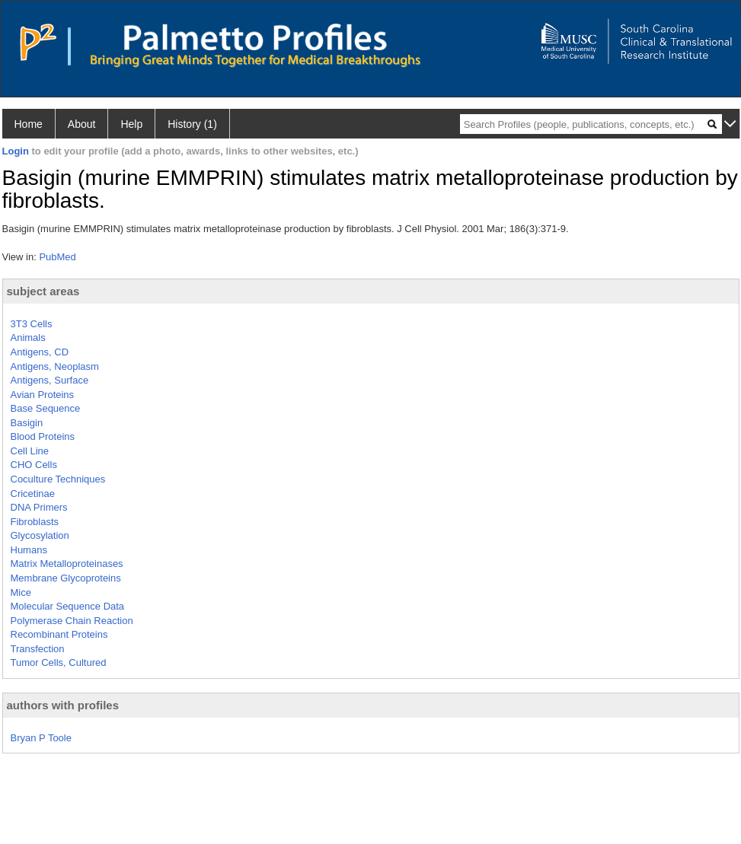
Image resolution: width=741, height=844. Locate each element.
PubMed (57, 257)
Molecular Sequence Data (68, 606)
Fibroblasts (35, 521)
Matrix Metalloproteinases (67, 563)
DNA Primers (39, 507)
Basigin (27, 422)
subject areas (43, 291)
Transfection (38, 648)
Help (131, 124)
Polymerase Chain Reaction (72, 620)
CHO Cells (34, 464)
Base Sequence (46, 408)
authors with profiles (63, 705)
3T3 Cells (32, 324)
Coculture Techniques (58, 479)
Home (28, 124)
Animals (28, 337)
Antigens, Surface (50, 380)
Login (15, 151)
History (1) (192, 124)
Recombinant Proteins (59, 634)
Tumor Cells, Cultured (59, 662)
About (82, 124)
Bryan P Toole (41, 738)
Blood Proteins (43, 436)
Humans (29, 550)
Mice (21, 592)
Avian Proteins (43, 394)
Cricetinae (33, 493)
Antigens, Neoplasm (55, 366)
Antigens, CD (40, 352)
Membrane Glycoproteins (66, 578)
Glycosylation (40, 535)
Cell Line (30, 451)
